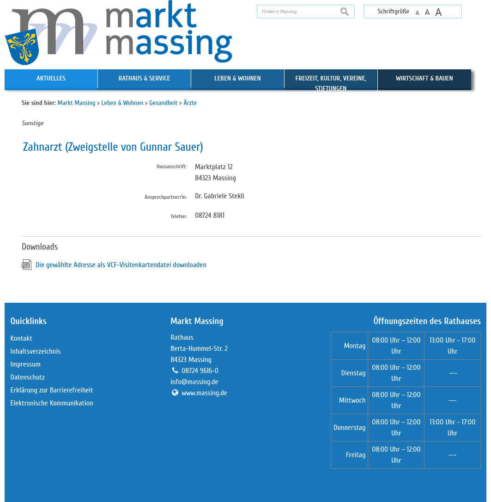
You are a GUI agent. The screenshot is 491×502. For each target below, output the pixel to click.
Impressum (25, 364)
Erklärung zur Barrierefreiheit (51, 390)
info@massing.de (194, 382)
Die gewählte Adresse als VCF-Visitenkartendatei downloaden (121, 265)
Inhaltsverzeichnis (35, 351)
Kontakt (21, 338)
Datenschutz (27, 377)
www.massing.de (204, 393)
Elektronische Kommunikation (51, 403)
